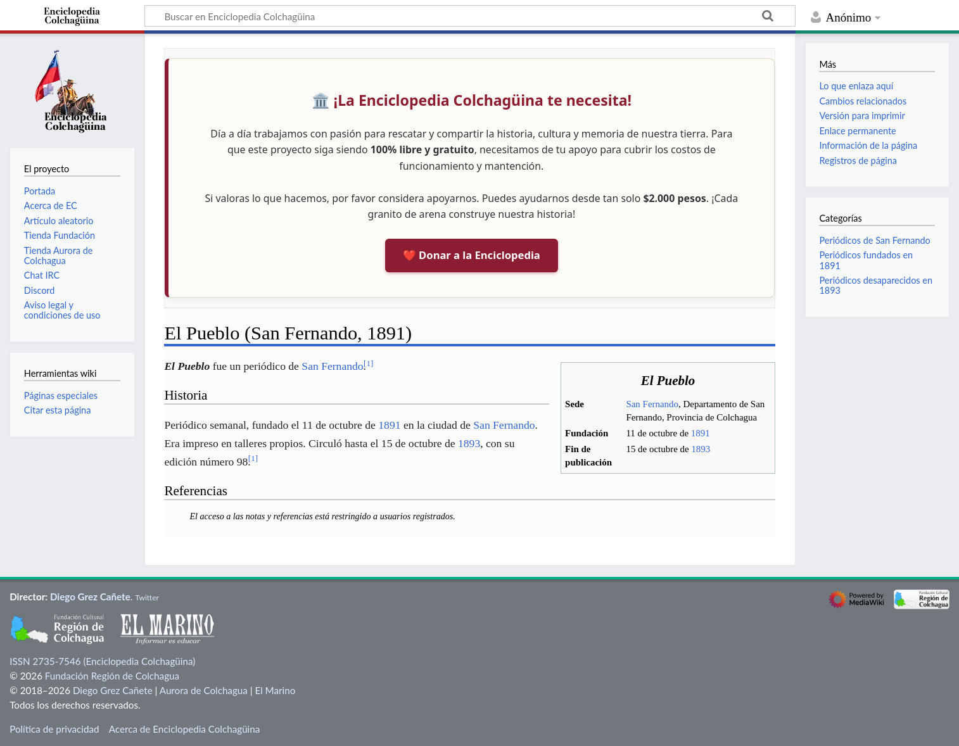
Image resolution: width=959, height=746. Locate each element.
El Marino (275, 690)
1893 (700, 449)
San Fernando (652, 404)
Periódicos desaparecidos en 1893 (875, 285)
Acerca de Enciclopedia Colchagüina (184, 729)
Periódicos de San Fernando (874, 240)
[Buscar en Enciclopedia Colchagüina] (470, 16)
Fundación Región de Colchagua (112, 675)
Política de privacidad (54, 729)
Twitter (147, 597)
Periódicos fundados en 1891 (866, 260)
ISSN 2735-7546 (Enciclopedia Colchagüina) (102, 661)
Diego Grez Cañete (90, 596)
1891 (700, 433)
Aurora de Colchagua (204, 690)
